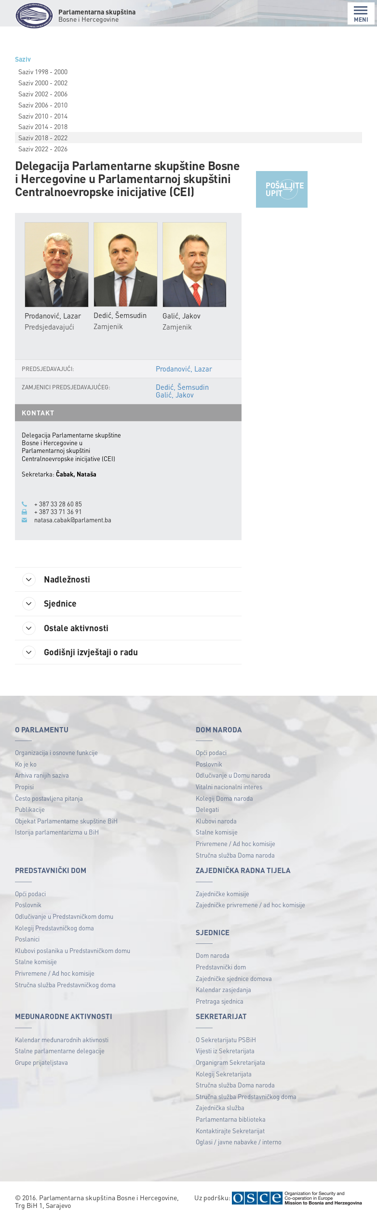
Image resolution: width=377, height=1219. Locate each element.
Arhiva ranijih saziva (42, 775)
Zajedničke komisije (222, 893)
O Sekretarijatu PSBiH (226, 1039)
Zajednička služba (220, 1107)
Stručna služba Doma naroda (235, 855)
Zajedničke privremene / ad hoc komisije (250, 905)
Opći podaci (211, 752)
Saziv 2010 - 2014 (42, 115)
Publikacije (30, 809)
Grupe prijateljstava (41, 1062)
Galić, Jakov (175, 394)
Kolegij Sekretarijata (224, 1074)
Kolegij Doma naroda (224, 798)
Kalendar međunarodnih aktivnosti (61, 1039)
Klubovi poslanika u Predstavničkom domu (72, 950)
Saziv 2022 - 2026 (42, 148)
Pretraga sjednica (219, 1001)
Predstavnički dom (221, 967)
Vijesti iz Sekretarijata (225, 1051)
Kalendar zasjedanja (223, 989)
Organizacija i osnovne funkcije (56, 752)
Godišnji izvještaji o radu (80, 652)
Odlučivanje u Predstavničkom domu (64, 916)
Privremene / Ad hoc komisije (235, 843)
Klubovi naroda (216, 821)
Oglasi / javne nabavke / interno (239, 1142)
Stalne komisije (217, 832)
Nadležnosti (56, 579)
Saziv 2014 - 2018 (42, 126)
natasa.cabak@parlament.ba (72, 520)
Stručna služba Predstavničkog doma (65, 984)
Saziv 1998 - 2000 (42, 71)
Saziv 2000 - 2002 (42, 82)
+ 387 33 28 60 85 (58, 504)
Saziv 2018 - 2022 (42, 137)
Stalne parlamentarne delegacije (60, 1051)
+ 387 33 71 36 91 (58, 512)
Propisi (24, 786)
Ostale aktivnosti (65, 628)
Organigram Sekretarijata (230, 1062)
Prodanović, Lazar (184, 368)
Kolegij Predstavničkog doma (54, 928)
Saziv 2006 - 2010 (42, 104)
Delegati (207, 809)
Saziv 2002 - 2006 (42, 93)
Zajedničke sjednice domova (234, 978)
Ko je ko (26, 764)
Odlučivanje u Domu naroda (233, 775)
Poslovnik (209, 764)
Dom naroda (212, 955)
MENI (361, 14)
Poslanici (27, 939)
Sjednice (49, 603)
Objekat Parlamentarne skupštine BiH (66, 821)
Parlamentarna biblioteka (231, 1119)
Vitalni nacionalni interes (229, 786)
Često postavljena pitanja (49, 798)
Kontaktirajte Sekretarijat (230, 1130)
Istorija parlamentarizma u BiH (57, 832)
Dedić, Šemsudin (182, 387)
